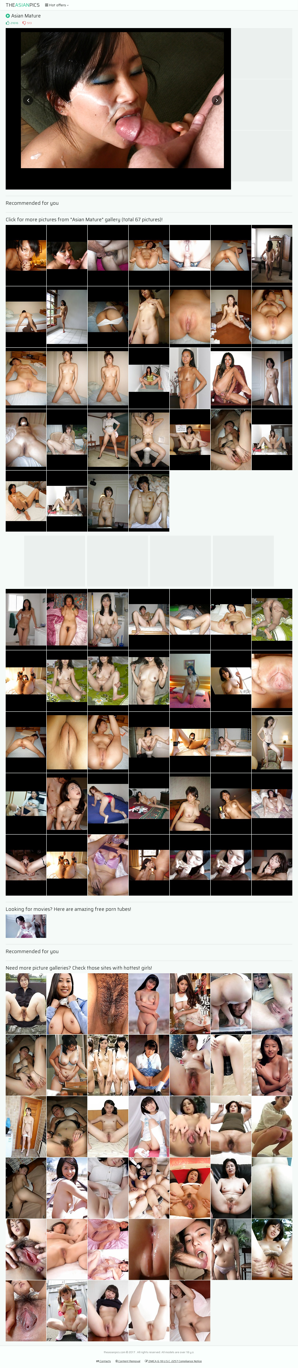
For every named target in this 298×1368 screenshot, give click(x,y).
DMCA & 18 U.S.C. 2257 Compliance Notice (173, 1361)
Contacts (103, 1361)
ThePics (23, 5)
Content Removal (128, 1361)
